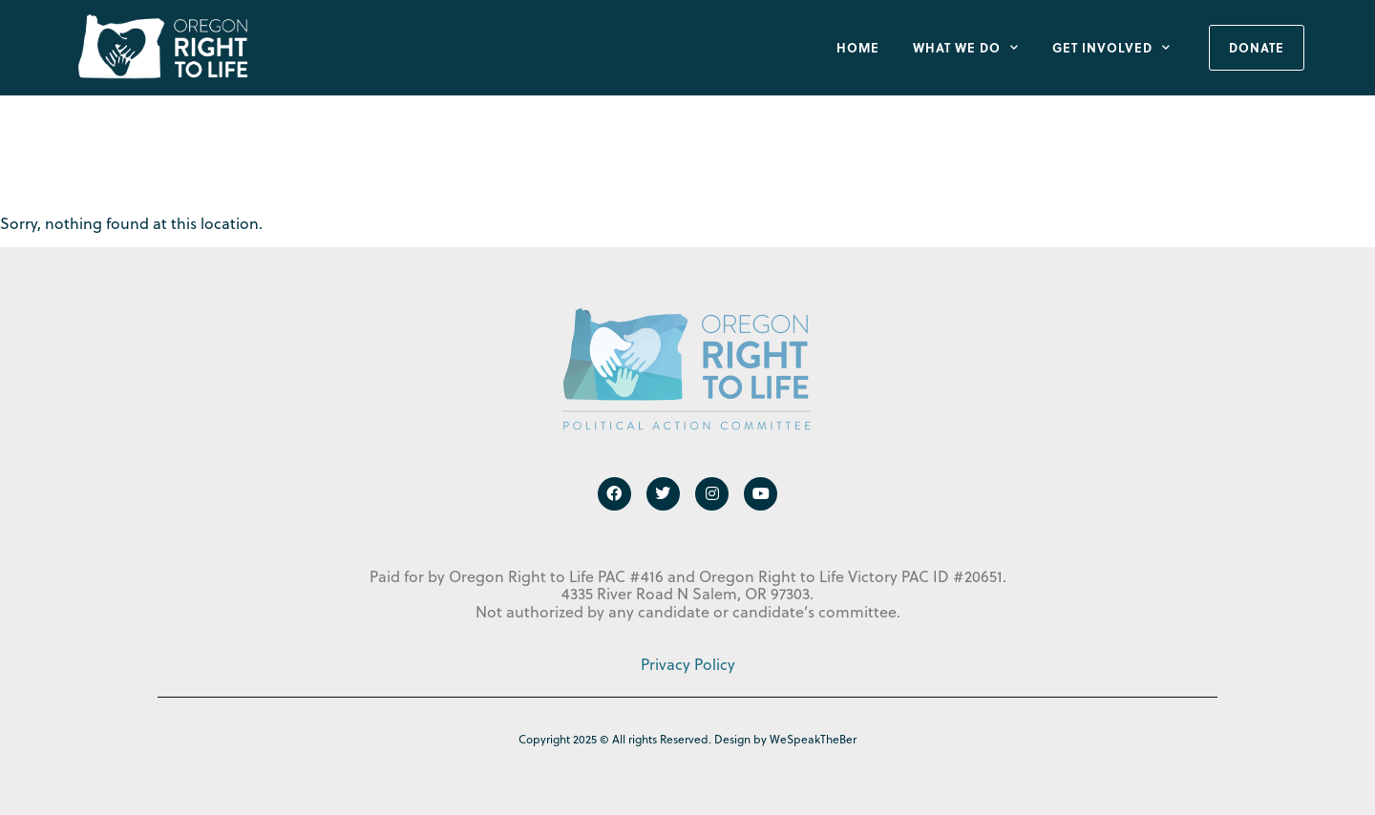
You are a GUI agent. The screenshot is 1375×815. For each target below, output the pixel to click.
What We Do (966, 47)
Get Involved (1111, 47)
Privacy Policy (688, 664)
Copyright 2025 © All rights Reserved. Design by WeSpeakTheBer (687, 739)
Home (857, 47)
